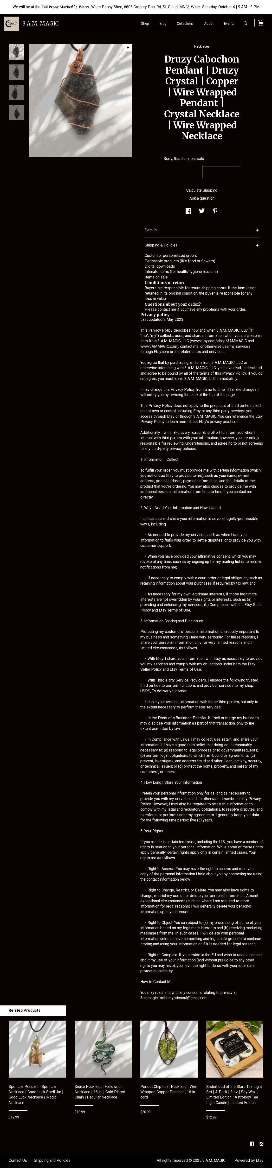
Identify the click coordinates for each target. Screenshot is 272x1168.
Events (229, 23)
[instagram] (261, 1144)
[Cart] (260, 23)
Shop (145, 23)
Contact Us (18, 1160)
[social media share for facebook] (188, 211)
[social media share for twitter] (202, 211)
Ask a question (201, 198)
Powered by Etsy (248, 1160)
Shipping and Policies (52, 1160)
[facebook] (252, 1144)
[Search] (245, 24)
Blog (163, 23)
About (209, 23)
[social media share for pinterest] (215, 211)
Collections (185, 23)
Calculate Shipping (201, 190)
